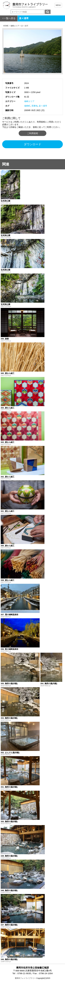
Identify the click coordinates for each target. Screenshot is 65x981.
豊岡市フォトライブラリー (25, 978)
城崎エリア (29, 101)
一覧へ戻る (9, 18)
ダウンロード (32, 144)
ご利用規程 (32, 133)
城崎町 (27, 106)
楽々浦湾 (43, 106)
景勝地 (34, 106)
